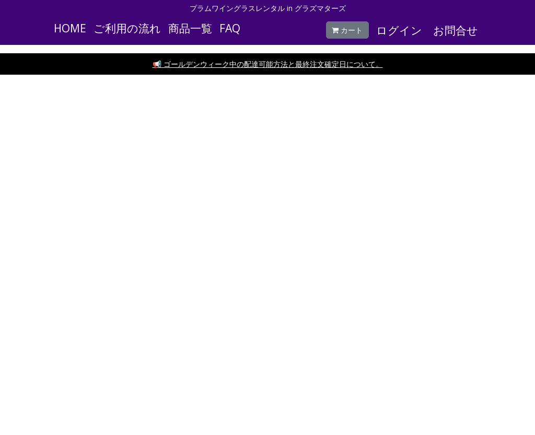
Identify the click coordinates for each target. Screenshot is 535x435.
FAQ (229, 28)
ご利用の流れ (127, 28)
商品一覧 (190, 28)
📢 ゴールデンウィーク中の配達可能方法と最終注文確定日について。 (268, 64)
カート (347, 30)
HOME (70, 28)
